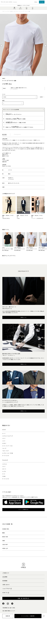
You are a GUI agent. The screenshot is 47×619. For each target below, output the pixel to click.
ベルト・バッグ (5, 450)
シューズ (4, 448)
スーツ (3, 433)
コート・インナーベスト (7, 445)
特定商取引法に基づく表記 (9, 607)
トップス (4, 471)
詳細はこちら (24, 317)
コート (3, 473)
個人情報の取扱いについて (9, 610)
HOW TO (4, 592)
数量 (3, 100)
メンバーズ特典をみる (23, 509)
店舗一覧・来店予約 (23, 598)
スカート (4, 469)
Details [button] (15, 1)
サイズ (3, 94)
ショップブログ (6, 588)
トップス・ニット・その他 (7, 453)
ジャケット (4, 464)
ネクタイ (4, 443)
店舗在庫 (8, 616)
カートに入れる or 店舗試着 (27, 616)
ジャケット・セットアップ (7, 436)
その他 (3, 476)
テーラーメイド (5, 455)
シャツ (3, 440)
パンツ (3, 438)
